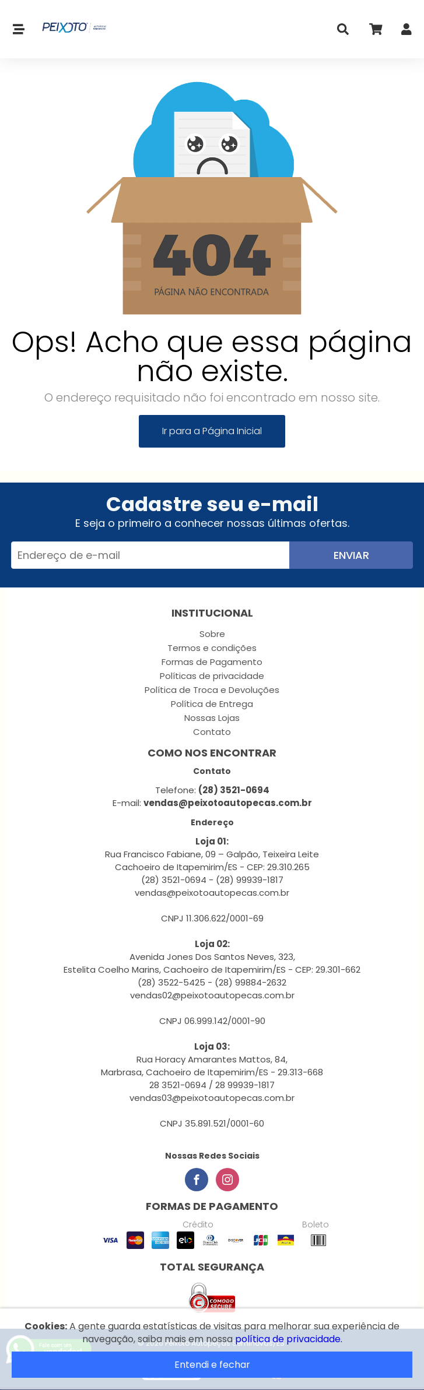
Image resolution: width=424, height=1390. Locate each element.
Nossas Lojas (212, 718)
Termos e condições (212, 648)
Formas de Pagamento (212, 662)
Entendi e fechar (212, 1364)
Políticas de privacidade (212, 676)
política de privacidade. (288, 1339)
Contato (212, 732)
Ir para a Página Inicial (212, 431)
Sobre (212, 634)
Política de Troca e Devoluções (212, 690)
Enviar (351, 555)
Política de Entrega (212, 704)
